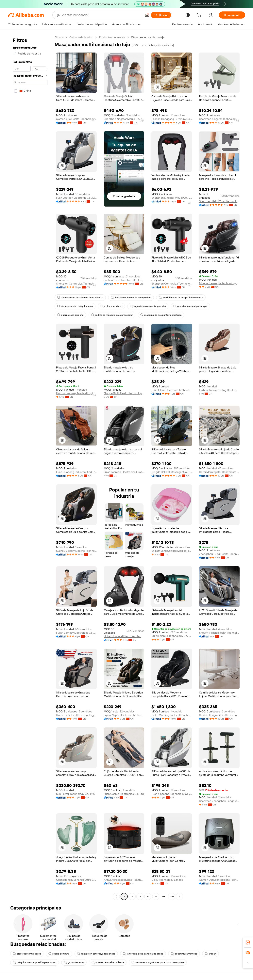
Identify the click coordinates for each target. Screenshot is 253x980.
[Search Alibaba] (99, 15)
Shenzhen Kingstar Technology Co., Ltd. (219, 118)
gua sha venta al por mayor (190, 306)
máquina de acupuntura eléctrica (161, 315)
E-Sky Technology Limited (167, 879)
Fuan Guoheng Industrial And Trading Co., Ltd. (76, 472)
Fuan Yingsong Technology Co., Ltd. (171, 793)
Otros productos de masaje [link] (147, 37)
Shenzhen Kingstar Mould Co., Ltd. (124, 118)
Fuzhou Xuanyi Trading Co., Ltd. (218, 390)
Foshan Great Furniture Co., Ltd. (123, 280)
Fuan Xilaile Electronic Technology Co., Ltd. (171, 390)
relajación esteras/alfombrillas (96, 953)
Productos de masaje (112, 37)
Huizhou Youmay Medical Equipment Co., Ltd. (76, 393)
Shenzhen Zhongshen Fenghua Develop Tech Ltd (219, 800)
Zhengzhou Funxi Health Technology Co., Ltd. (219, 553)
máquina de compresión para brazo (34, 962)
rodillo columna (59, 953)
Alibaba (59, 37)
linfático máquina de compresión (131, 297)
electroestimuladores (27, 953)
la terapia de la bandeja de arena (143, 953)
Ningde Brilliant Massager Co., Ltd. (171, 472)
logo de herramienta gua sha (148, 306)
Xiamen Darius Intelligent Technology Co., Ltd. (219, 879)
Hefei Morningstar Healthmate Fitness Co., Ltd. (219, 472)
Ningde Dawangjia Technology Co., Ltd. (219, 283)
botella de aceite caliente (108, 962)
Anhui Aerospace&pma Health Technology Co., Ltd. (124, 879)
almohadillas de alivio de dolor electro (80, 297)
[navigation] (30, 467)
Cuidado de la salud (81, 37)
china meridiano (111, 306)
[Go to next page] (179, 896)
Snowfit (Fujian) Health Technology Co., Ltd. (219, 632)
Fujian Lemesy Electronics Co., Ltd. (76, 632)
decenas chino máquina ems (75, 306)
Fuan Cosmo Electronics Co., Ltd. (124, 793)
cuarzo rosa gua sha (70, 315)
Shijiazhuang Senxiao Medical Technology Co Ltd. (171, 550)
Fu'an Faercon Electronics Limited (124, 472)
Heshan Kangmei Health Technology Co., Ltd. (219, 715)
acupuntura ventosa (184, 953)
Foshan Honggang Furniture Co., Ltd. (171, 118)
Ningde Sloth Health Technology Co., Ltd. (124, 393)
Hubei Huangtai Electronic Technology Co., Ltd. (124, 636)
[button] (147, 15)
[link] (248, 942)
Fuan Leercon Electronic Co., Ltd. (76, 197)
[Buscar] (161, 15)
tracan (210, 953)
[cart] (200, 15)
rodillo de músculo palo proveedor (112, 315)
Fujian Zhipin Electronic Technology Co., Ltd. (124, 715)
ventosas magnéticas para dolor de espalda (157, 962)
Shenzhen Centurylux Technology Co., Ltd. (76, 283)
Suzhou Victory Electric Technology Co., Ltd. (76, 550)
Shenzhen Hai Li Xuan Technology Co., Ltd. (219, 201)
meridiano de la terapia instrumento (181, 297)
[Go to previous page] (116, 896)
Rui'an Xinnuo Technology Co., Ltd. (171, 635)
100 (172, 896)
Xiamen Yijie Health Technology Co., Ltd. (76, 118)
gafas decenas (74, 962)
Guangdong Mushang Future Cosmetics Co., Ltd (76, 879)
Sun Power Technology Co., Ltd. (75, 793)
